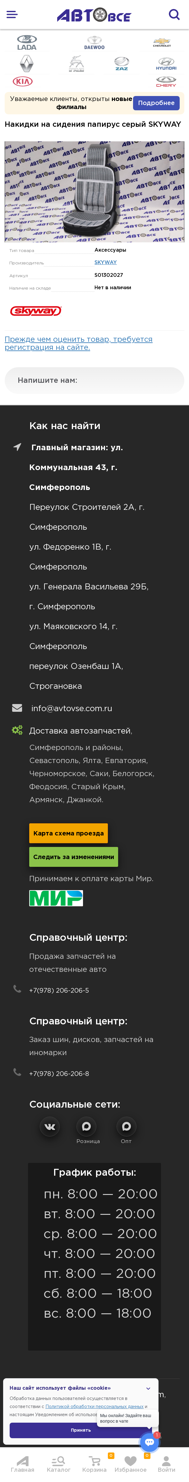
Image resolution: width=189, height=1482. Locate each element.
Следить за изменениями (73, 857)
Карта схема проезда (68, 833)
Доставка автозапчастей (80, 731)
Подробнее (156, 103)
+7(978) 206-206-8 (59, 1074)
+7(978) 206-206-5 (59, 991)
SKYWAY (105, 262)
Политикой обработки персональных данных (94, 1407)
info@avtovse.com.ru (71, 708)
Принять (81, 1430)
